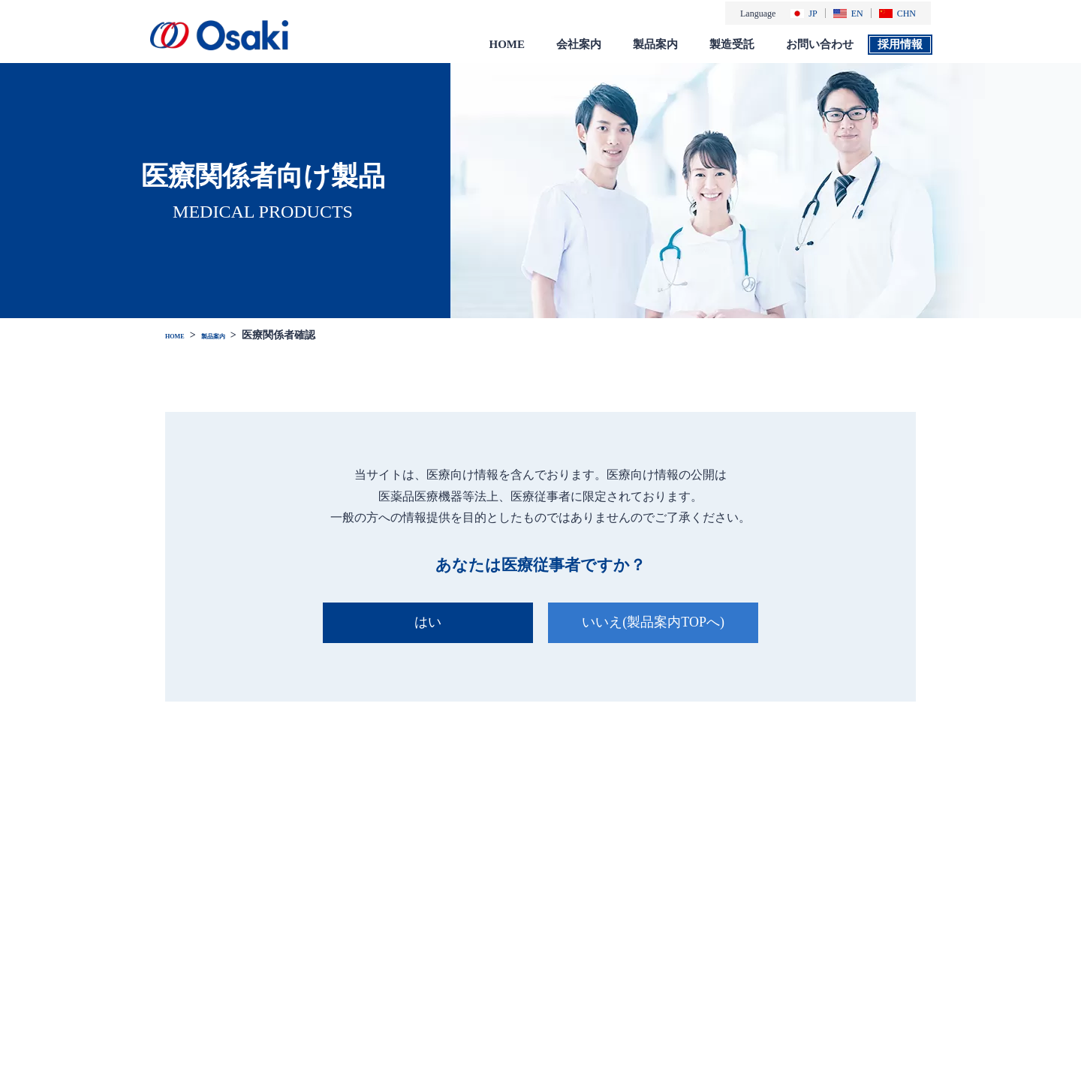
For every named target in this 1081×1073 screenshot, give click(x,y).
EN (848, 12)
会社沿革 (576, 951)
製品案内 (655, 44)
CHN (897, 12)
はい (421, 620)
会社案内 (578, 44)
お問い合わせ (820, 44)
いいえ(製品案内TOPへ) (660, 620)
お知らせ (466, 902)
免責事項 (918, 947)
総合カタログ (699, 968)
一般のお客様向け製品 (719, 951)
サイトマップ (930, 969)
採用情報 (900, 44)
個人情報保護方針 (941, 924)
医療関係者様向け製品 (719, 934)
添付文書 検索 (700, 984)
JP (803, 12)
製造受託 (731, 44)
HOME (507, 44)
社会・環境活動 (591, 984)
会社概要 (576, 934)
